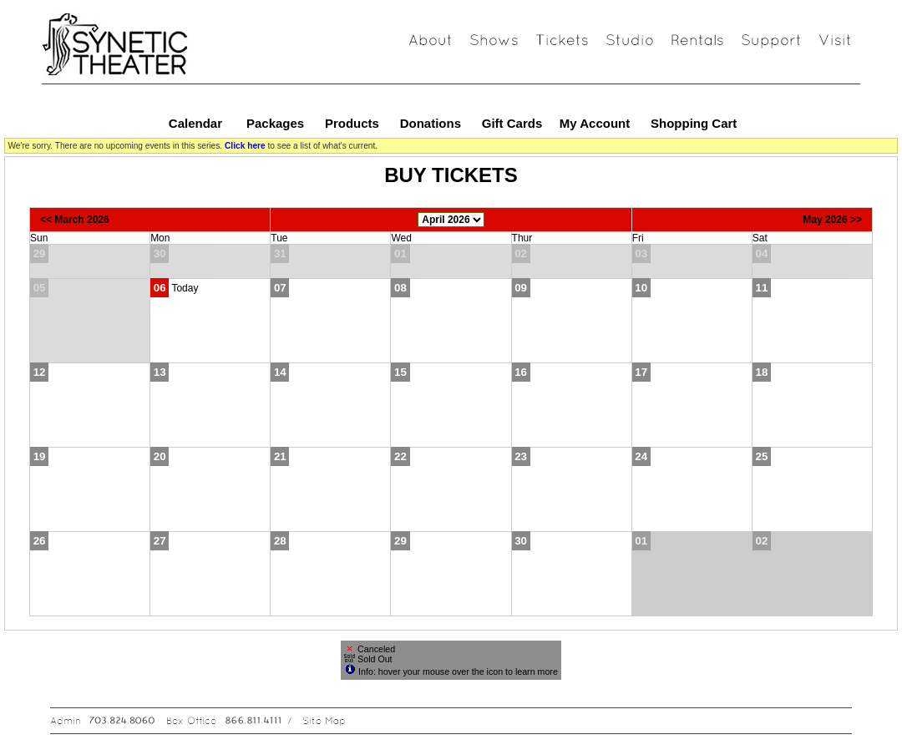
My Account (593, 123)
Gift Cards (512, 123)
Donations (430, 123)
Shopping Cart (694, 123)
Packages (275, 123)
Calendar (195, 123)
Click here (245, 145)
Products (352, 123)
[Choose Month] (451, 219)
